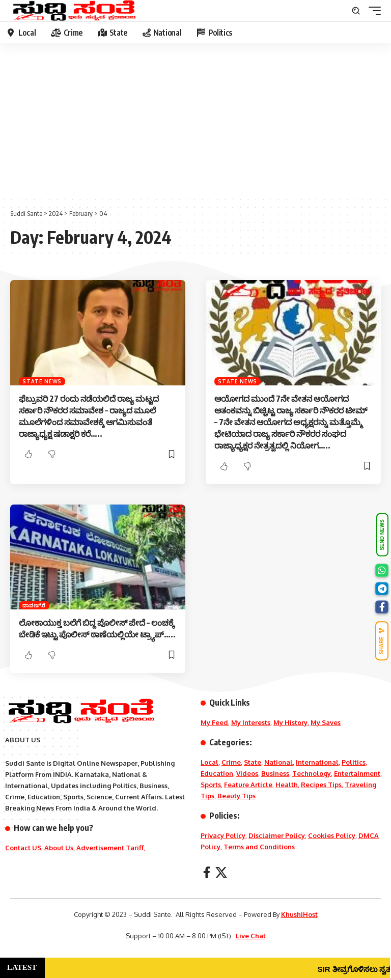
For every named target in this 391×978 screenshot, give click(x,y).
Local (209, 762)
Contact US (23, 848)
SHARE (382, 640)
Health (286, 784)
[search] (356, 11)
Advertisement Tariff (110, 848)
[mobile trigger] (372, 11)
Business (275, 773)
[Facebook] (207, 872)
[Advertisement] (195, 119)
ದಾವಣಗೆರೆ (34, 605)
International (317, 762)
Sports (211, 784)
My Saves (326, 722)
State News (42, 381)
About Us (58, 848)
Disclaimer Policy (276, 835)
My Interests (250, 722)
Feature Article (248, 784)
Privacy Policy (223, 835)
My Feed (214, 722)
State (252, 762)
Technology (311, 773)
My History (290, 722)
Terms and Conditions (259, 847)
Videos (247, 773)
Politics (354, 762)
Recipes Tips (321, 784)
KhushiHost (299, 914)
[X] (221, 872)
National (278, 762)
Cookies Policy (331, 835)
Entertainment (357, 773)
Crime (231, 762)
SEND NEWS (382, 534)
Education (217, 773)
